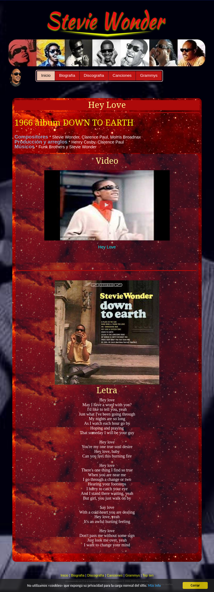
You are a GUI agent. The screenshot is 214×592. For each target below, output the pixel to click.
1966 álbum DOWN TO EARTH (74, 123)
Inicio (46, 75)
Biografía (67, 75)
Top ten (148, 575)
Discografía (94, 75)
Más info (154, 586)
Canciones (122, 75)
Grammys (148, 75)
